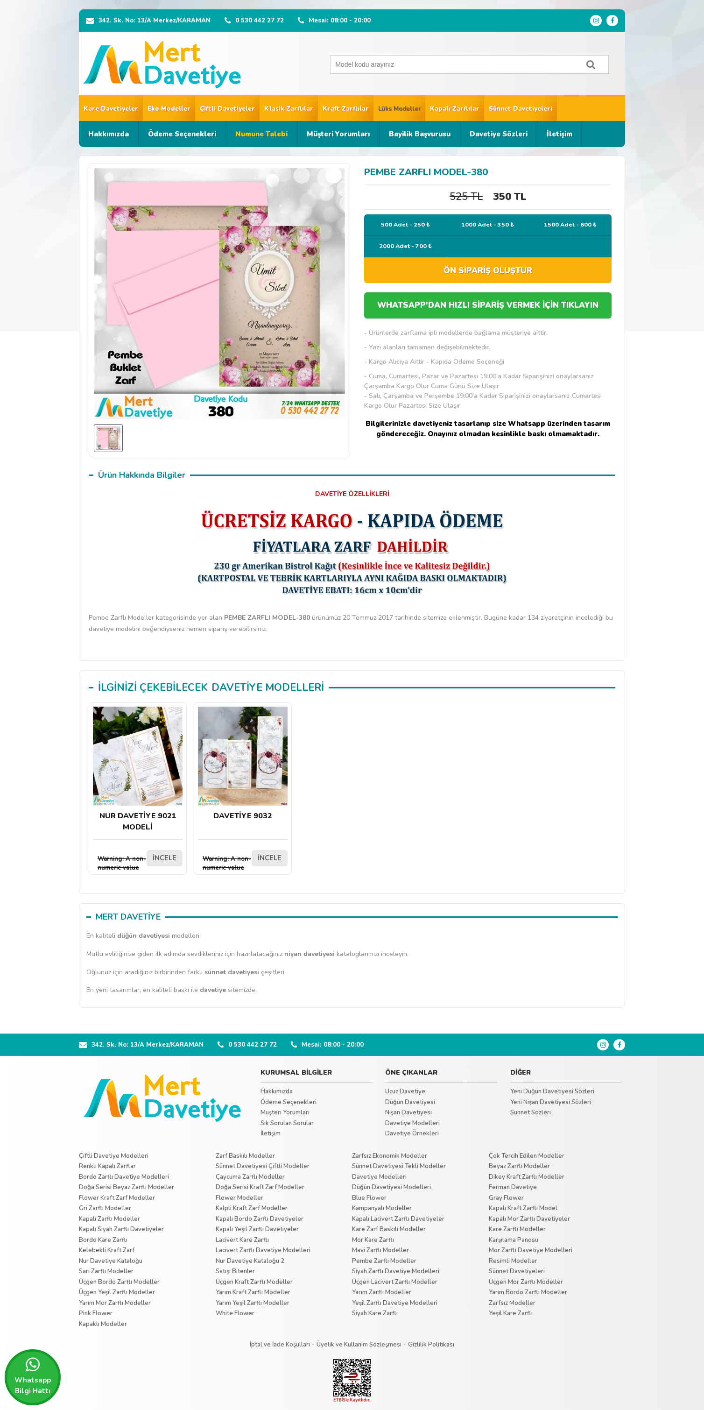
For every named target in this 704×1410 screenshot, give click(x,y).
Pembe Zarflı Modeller (384, 1261)
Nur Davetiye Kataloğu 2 (250, 1261)
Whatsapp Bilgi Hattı (33, 1376)
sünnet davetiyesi (231, 972)
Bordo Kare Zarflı (103, 1240)
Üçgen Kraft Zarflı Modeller (254, 1282)
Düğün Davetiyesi (410, 1102)
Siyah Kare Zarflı (375, 1313)
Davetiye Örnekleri (412, 1133)
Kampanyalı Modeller (382, 1208)
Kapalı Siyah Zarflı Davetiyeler (121, 1229)
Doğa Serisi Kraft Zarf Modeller (260, 1187)
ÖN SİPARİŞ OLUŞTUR (488, 270)
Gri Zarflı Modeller (105, 1208)
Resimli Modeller (513, 1261)
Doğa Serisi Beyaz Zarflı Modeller (126, 1187)
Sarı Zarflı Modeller (106, 1271)
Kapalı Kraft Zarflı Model (523, 1208)
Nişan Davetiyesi (408, 1112)
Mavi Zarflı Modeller (380, 1250)
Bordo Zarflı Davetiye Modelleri (124, 1177)
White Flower (235, 1313)
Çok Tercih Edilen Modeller (526, 1156)
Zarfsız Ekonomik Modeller (389, 1156)
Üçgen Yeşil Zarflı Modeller (117, 1292)
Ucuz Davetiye (405, 1091)
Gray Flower (506, 1198)
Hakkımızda (108, 134)
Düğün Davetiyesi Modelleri (391, 1187)
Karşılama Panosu (513, 1240)
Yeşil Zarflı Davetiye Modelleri (394, 1303)
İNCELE (164, 858)
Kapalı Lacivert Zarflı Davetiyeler (398, 1219)
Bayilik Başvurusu (420, 134)
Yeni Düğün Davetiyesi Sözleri (552, 1091)
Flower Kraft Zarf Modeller (117, 1198)
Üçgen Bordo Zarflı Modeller (119, 1282)
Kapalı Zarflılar (454, 109)
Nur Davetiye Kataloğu (110, 1261)
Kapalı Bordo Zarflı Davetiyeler (259, 1219)
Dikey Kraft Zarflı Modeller (526, 1177)
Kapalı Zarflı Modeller (109, 1219)
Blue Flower (369, 1198)
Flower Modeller (239, 1198)
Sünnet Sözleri (530, 1112)
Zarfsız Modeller (512, 1303)
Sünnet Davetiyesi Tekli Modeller (399, 1166)
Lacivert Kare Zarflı (242, 1240)
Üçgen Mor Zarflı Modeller (526, 1282)
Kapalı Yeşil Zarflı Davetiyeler (257, 1229)
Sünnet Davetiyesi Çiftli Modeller (263, 1166)
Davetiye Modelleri (412, 1123)
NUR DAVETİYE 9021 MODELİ (138, 769)
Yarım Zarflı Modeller (381, 1292)
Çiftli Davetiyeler (227, 109)
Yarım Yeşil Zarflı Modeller (252, 1303)
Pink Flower (96, 1313)
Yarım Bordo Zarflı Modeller (528, 1292)
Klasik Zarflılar (288, 109)
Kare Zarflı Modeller (517, 1229)
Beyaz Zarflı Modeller (519, 1166)
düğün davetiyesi (143, 935)
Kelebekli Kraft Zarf (106, 1250)
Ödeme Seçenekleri (182, 134)
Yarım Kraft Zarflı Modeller (253, 1292)
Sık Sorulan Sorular (287, 1123)
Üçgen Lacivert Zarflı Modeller (394, 1282)
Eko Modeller (169, 109)
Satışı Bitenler (235, 1271)
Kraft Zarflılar (346, 109)
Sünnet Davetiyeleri (520, 109)
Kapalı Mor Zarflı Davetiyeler (529, 1219)
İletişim (559, 134)
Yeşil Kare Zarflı (511, 1313)
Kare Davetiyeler (111, 109)
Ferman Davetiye (513, 1187)
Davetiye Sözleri (499, 134)
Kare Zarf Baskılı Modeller (389, 1229)
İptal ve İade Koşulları (280, 1344)
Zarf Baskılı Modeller (245, 1156)
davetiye (213, 989)
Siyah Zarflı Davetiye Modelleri (395, 1271)
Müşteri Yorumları (338, 134)
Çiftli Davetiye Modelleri (113, 1156)
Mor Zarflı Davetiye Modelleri (530, 1250)
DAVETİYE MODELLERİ (267, 687)
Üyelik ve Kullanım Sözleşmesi (359, 1344)
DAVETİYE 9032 (243, 764)
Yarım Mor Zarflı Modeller (115, 1303)
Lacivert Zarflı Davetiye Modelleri (263, 1250)
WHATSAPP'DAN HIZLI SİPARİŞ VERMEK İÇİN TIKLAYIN (487, 305)
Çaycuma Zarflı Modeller (250, 1177)
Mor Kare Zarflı (373, 1240)
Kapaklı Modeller (103, 1324)
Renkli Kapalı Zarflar (107, 1166)
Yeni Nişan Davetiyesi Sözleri (550, 1102)
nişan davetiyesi (309, 953)
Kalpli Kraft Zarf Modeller (252, 1208)
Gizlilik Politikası (431, 1344)
